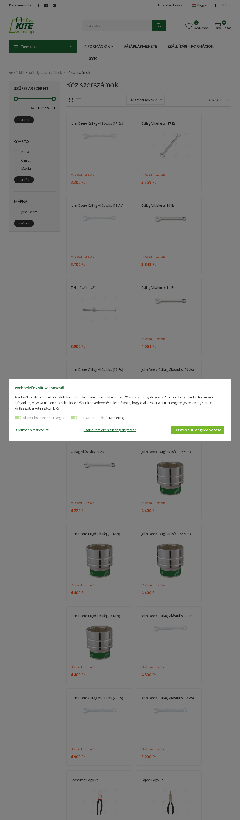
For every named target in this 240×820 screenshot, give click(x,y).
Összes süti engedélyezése (197, 430)
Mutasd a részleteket (32, 430)
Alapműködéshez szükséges (43, 417)
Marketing (116, 417)
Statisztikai (86, 417)
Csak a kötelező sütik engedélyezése (110, 430)
